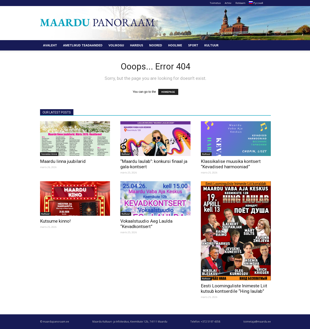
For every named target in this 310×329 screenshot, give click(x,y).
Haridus (136, 45)
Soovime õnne (49, 154)
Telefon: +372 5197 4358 (205, 321)
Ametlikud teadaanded (82, 45)
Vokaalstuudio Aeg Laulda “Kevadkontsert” (146, 224)
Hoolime (175, 45)
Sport (193, 45)
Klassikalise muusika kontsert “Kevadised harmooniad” (231, 164)
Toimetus (215, 3)
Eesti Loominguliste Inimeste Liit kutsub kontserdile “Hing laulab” (234, 288)
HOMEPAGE (168, 92)
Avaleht (50, 45)
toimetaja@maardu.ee (257, 321)
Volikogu (116, 45)
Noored (155, 45)
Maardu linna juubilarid (63, 161)
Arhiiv (228, 3)
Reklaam (240, 3)
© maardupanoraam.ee (54, 321)
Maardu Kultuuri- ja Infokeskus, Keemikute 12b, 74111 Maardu (129, 321)
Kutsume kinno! (55, 221)
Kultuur (211, 45)
